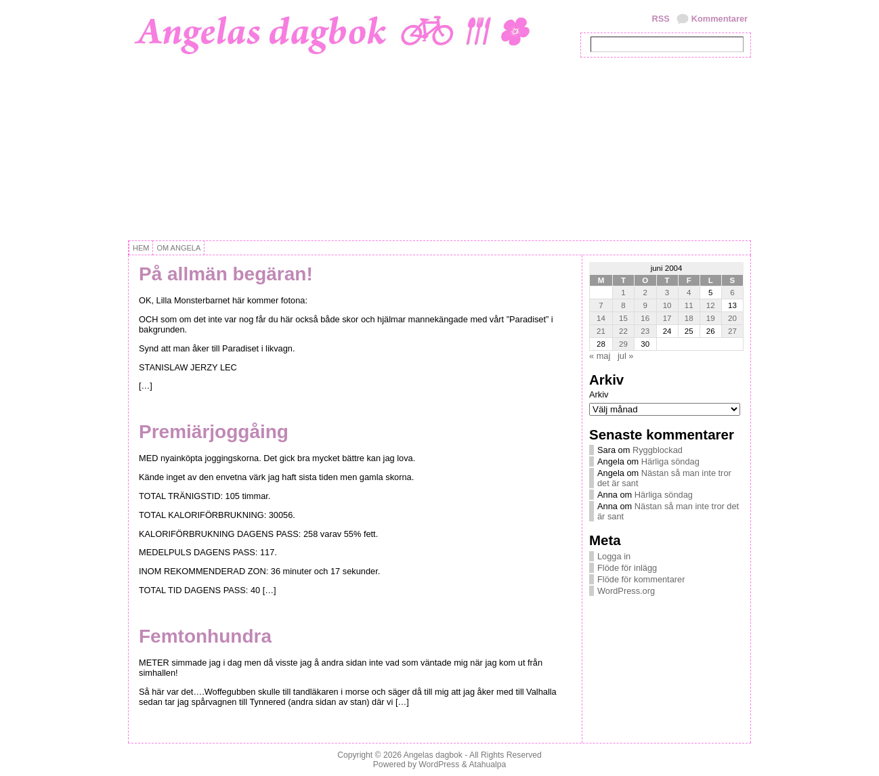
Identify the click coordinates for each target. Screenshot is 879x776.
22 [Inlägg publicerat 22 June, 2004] (623, 331)
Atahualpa (487, 764)
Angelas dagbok (433, 755)
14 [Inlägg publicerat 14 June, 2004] (601, 318)
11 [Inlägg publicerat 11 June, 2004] (689, 305)
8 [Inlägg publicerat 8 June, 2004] (623, 305)
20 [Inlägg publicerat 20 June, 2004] (732, 318)
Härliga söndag (670, 461)
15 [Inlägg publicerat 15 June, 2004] (623, 318)
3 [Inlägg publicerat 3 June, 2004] (667, 292)
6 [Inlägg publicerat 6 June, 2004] (732, 292)
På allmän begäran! (226, 273)
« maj (599, 356)
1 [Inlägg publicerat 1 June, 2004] (623, 292)
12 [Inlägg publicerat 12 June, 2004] (710, 305)
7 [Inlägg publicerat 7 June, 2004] (601, 305)
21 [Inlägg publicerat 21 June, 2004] (601, 331)
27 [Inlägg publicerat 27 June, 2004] (732, 331)
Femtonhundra (205, 636)
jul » (625, 356)
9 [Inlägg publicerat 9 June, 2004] (645, 305)
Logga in (613, 556)
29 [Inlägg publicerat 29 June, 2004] (623, 344)
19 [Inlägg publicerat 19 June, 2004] (710, 318)
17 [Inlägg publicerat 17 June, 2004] (667, 318)
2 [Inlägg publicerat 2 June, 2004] (645, 292)
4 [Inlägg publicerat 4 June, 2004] (689, 292)
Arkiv (598, 394)
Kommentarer (719, 19)
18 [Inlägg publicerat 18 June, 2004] (689, 318)
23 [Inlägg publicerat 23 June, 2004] (645, 331)
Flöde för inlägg (627, 568)
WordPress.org (626, 591)
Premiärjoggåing (213, 431)
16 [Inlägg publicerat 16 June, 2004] (645, 318)
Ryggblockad (658, 450)
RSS (660, 19)
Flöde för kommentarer (641, 579)
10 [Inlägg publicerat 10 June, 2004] (667, 305)
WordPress (439, 764)
